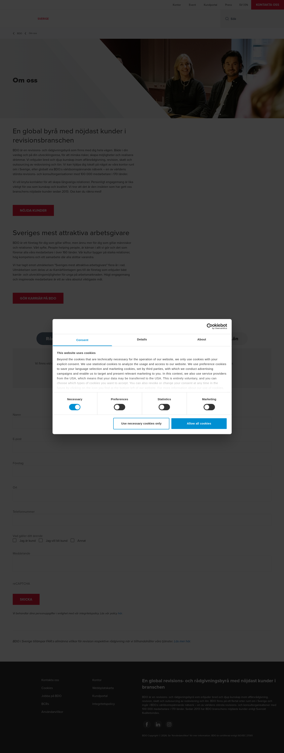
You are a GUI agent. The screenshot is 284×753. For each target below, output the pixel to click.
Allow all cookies (199, 423)
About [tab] (201, 339)
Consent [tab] (82, 340)
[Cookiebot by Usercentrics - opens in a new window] (209, 326)
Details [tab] (142, 339)
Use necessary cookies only (141, 423)
